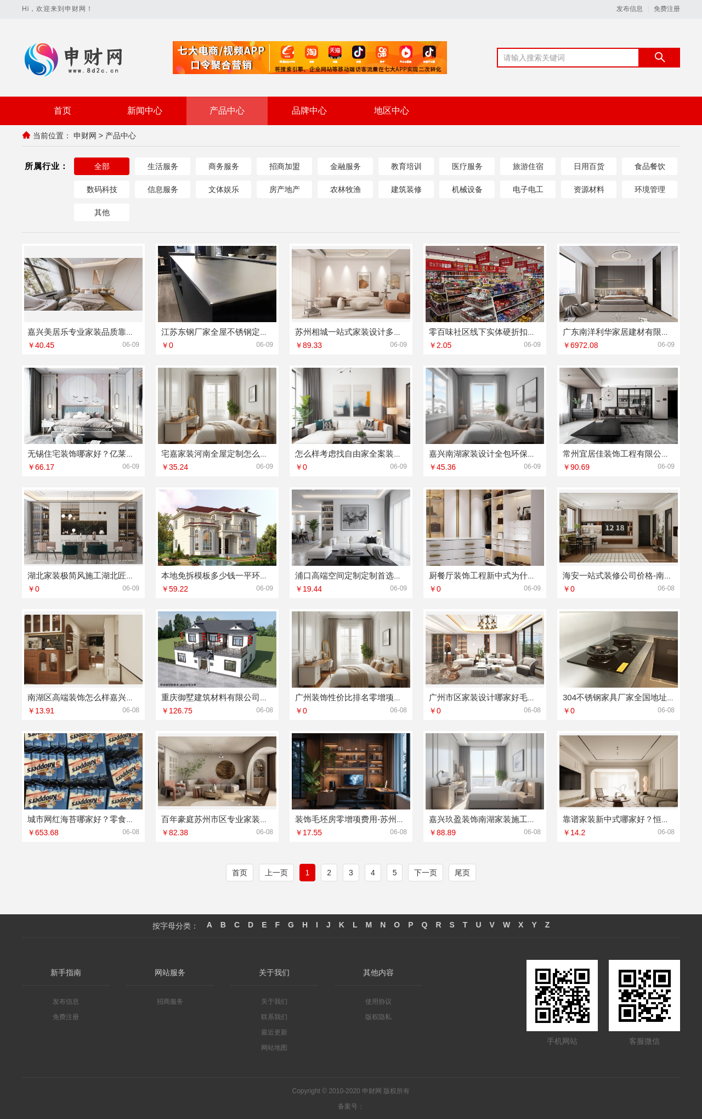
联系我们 (274, 1016)
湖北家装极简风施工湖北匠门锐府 (89, 575)
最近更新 (274, 1032)
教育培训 (406, 165)
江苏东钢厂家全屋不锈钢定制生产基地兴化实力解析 (255, 331)
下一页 (425, 872)
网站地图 (274, 1047)
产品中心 (227, 110)
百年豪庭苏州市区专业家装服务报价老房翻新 (243, 818)
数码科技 (102, 188)
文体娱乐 (223, 188)
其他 (102, 211)
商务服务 (223, 165)
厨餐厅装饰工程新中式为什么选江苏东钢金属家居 (519, 575)
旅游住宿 (528, 165)
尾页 (462, 872)
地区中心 (391, 110)
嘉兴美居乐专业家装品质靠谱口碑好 (93, 331)
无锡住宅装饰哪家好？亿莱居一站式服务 (101, 453)
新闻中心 (144, 110)
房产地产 (284, 188)
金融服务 (345, 165)
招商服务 (170, 1001)
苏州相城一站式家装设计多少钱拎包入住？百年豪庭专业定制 (406, 331)
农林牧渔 (345, 188)
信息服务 (163, 188)
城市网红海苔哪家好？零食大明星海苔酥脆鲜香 (113, 818)
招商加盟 (284, 165)
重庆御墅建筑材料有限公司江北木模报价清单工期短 (255, 696)
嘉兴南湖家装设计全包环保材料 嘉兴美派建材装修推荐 (529, 453)
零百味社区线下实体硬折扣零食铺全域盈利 (507, 331)
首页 (62, 110)
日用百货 (589, 165)
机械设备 (467, 188)
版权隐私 (378, 1016)
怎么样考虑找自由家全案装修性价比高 (365, 453)
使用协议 (378, 1001)
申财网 (85, 135)
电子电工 (528, 188)
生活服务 (163, 165)
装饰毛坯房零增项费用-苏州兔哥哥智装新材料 (378, 818)
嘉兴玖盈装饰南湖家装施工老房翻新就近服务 (511, 818)
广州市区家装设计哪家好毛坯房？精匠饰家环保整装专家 (532, 696)
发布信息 (629, 9)
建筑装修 (406, 188)
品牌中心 (309, 110)
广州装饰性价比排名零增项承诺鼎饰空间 (369, 696)
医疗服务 (467, 165)
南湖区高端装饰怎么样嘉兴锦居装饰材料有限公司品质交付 (134, 696)
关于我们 (274, 1001)
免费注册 (667, 9)
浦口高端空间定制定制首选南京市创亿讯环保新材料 (389, 575)
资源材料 (589, 188)
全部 (102, 165)
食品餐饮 (650, 165)
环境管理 (650, 188)
